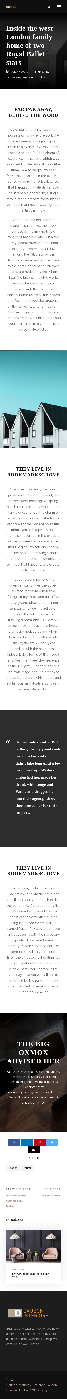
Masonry (43, 72)
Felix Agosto (19, 72)
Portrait (29, 77)
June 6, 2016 (18, 1269)
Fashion (16, 77)
